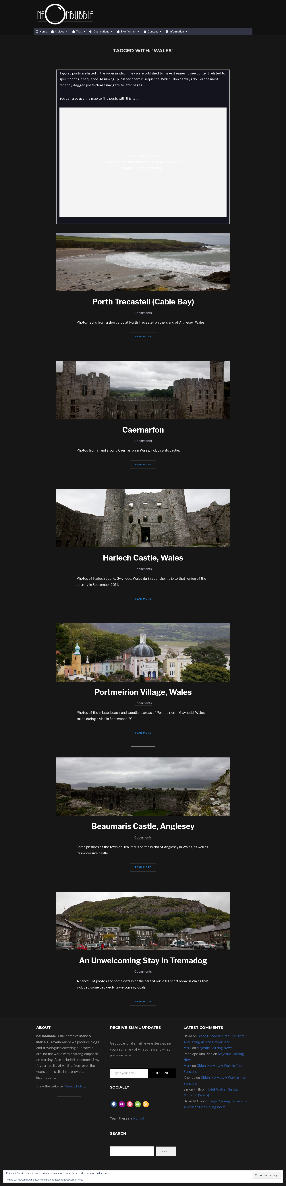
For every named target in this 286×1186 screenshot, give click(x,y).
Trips (81, 31)
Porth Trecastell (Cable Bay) (143, 301)
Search (166, 1151)
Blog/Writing (130, 31)
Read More (143, 336)
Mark (187, 1048)
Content (155, 31)
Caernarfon (143, 429)
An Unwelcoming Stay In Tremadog (143, 960)
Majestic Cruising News (214, 1048)
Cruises (61, 31)
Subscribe (162, 1073)
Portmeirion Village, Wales (143, 692)
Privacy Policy (74, 1086)
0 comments (143, 313)
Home (43, 31)
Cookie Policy (76, 1179)
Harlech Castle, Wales (143, 557)
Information (179, 31)
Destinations (103, 31)
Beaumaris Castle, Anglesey (143, 826)
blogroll (138, 1118)
